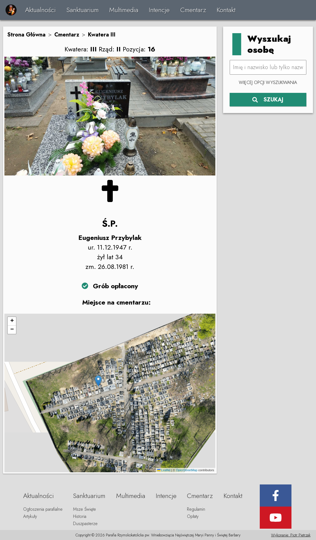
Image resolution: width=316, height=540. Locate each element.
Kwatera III (102, 35)
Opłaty (193, 516)
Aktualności (40, 10)
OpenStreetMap (186, 470)
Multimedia (123, 10)
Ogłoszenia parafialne (43, 509)
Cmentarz (193, 10)
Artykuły (30, 516)
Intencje (159, 10)
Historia (79, 516)
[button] (98, 381)
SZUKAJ (267, 100)
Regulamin (196, 509)
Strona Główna (26, 35)
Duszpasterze (85, 523)
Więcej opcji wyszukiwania (268, 82)
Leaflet (163, 470)
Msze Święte (84, 509)
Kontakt (226, 10)
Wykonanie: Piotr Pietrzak (290, 535)
